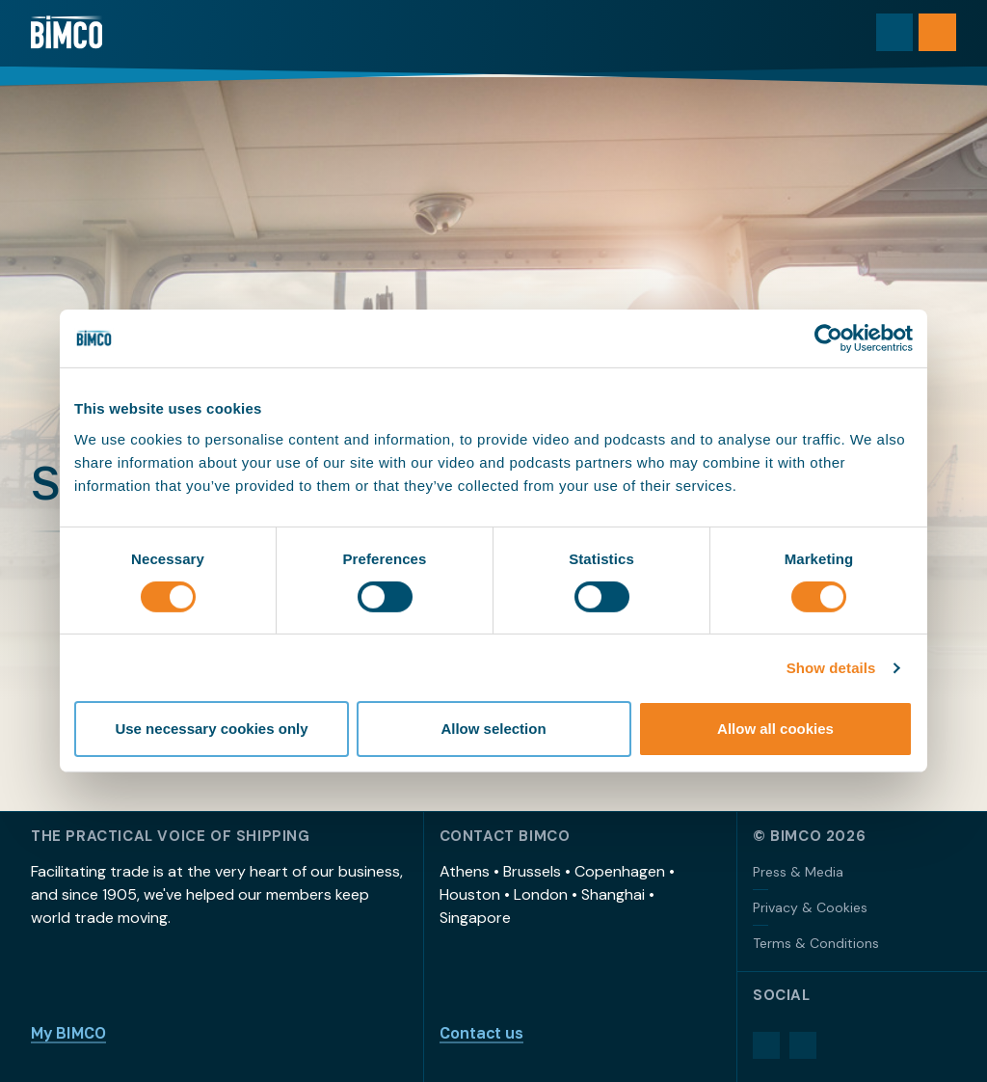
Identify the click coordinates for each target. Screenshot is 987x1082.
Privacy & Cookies (810, 907)
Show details (831, 668)
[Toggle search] (889, 34)
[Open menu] (936, 34)
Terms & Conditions (816, 943)
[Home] (70, 34)
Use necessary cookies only (211, 728)
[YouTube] (802, 1045)
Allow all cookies (775, 728)
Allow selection (493, 728)
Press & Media (798, 871)
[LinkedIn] (766, 1045)
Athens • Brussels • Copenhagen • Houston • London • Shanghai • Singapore (557, 894)
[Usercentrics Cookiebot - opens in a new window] (828, 338)
